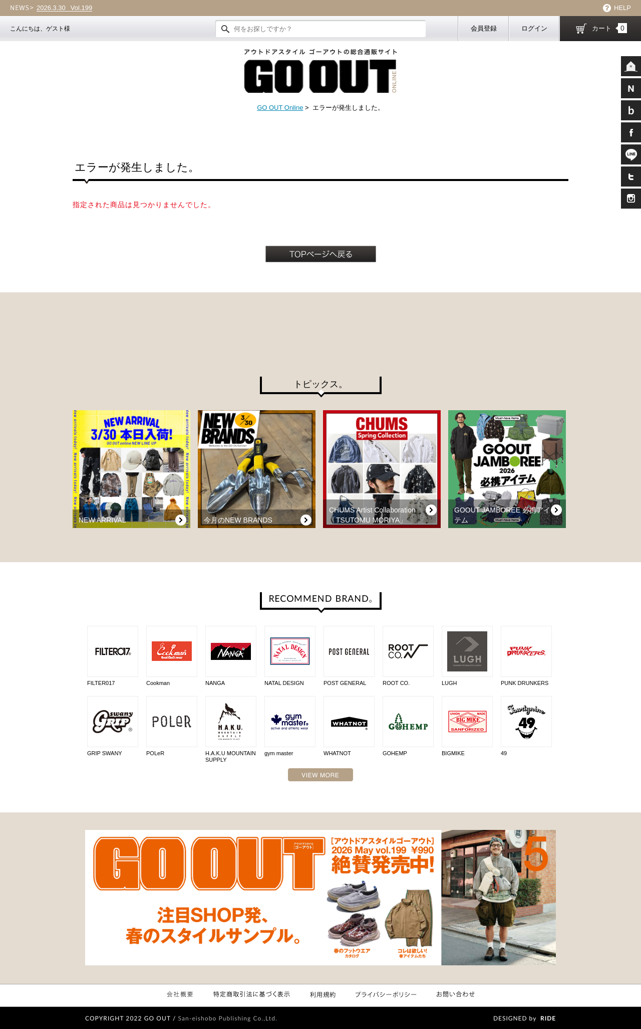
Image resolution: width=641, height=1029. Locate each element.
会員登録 (484, 28)
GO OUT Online (280, 107)
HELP (622, 8)
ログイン (534, 28)
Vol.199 (64, 8)
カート (609, 28)
